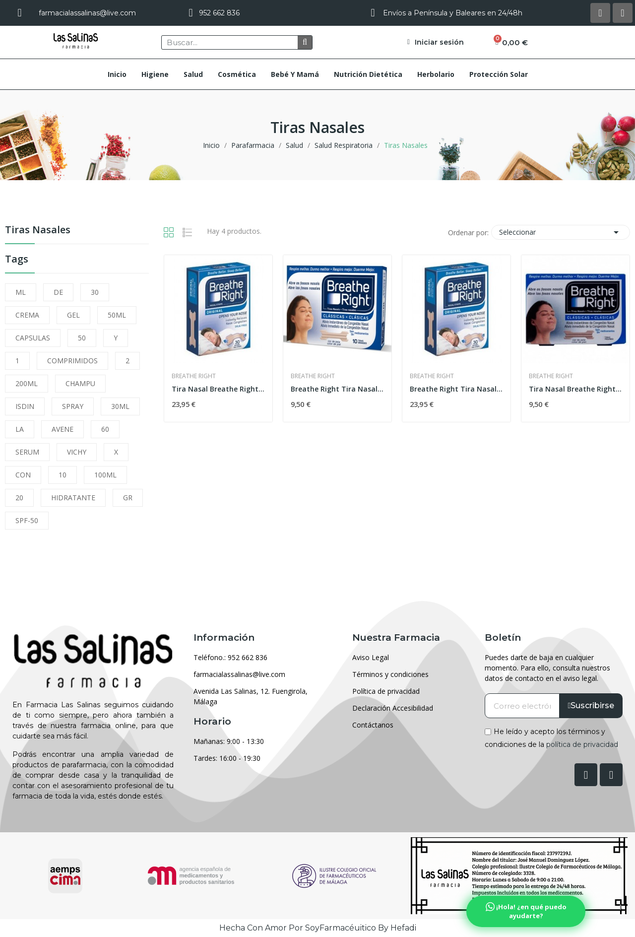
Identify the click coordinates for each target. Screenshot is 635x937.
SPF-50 (26, 520)
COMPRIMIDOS (72, 360)
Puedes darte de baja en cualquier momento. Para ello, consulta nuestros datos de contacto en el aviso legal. (547, 668)
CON (23, 474)
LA (19, 429)
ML (20, 292)
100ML (105, 474)
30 (95, 292)
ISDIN (24, 406)
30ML (120, 406)
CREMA (27, 315)
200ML (26, 383)
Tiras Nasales (37, 230)
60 (105, 429)
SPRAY (72, 406)
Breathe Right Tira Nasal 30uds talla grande (456, 389)
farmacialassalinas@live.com (239, 674)
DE (58, 292)
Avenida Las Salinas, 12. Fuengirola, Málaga (250, 696)
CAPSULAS (32, 337)
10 (62, 474)
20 (19, 497)
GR (127, 497)
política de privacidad (582, 743)
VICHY (76, 452)
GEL (73, 315)
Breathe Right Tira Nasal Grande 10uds (337, 389)
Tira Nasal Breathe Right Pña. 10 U (575, 389)
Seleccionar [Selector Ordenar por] (560, 232)
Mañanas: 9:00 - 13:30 (228, 741)
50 (82, 337)
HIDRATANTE (73, 497)
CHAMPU (80, 383)
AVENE (62, 429)
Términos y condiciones (390, 674)
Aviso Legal (370, 657)
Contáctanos (372, 725)
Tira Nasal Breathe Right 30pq (218, 389)
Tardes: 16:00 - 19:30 (226, 758)
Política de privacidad (386, 691)
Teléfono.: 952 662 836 (230, 657)
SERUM (27, 452)
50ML (117, 315)
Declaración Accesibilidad (392, 708)
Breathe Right (194, 376)
